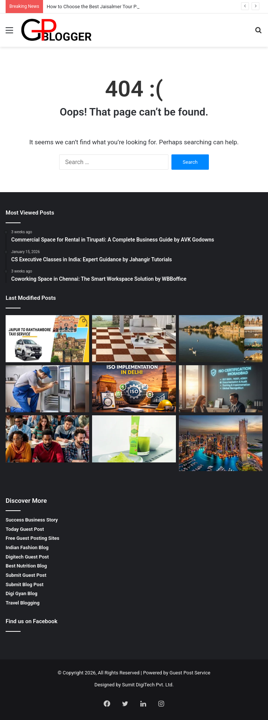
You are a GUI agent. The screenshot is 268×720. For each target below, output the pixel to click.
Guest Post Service (190, 673)
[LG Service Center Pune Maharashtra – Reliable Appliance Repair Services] (47, 389)
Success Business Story (32, 520)
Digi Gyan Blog (21, 593)
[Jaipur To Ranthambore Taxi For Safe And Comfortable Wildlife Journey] (47, 338)
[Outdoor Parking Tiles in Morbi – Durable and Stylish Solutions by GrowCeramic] (134, 338)
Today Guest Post (25, 529)
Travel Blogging (23, 603)
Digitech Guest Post (27, 557)
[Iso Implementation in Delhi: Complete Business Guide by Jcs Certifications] (134, 388)
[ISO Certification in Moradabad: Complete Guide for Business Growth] (220, 388)
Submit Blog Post (24, 584)
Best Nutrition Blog (26, 566)
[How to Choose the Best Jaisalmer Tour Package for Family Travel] (220, 338)
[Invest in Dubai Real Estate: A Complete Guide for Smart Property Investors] (220, 443)
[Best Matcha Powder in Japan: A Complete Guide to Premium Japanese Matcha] (134, 438)
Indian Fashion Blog (27, 547)
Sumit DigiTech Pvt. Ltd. (148, 684)
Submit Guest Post (26, 575)
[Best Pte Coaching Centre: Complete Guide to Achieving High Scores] (47, 438)
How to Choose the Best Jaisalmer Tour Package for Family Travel (118, 6)
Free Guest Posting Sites (32, 538)
